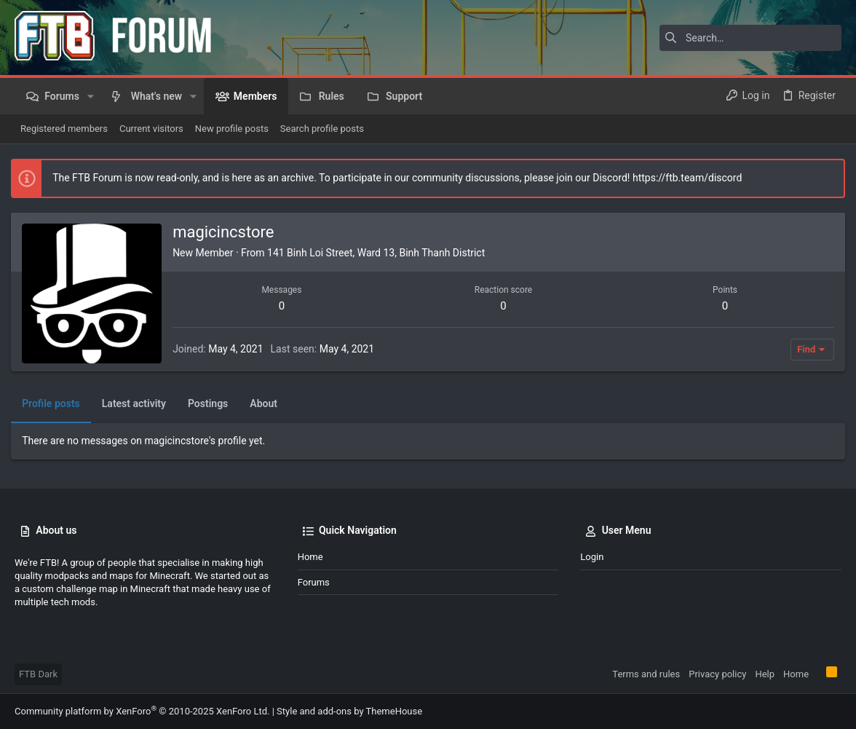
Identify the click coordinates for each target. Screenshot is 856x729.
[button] (90, 96)
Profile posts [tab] (54, 403)
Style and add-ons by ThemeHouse (349, 711)
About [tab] (267, 403)
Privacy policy (717, 674)
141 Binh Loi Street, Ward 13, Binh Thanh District (379, 253)
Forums (314, 582)
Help (764, 674)
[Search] (750, 38)
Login (591, 556)
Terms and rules (646, 674)
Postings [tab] (211, 403)
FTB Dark (38, 674)
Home (310, 556)
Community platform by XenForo (142, 711)
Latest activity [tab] (138, 403)
